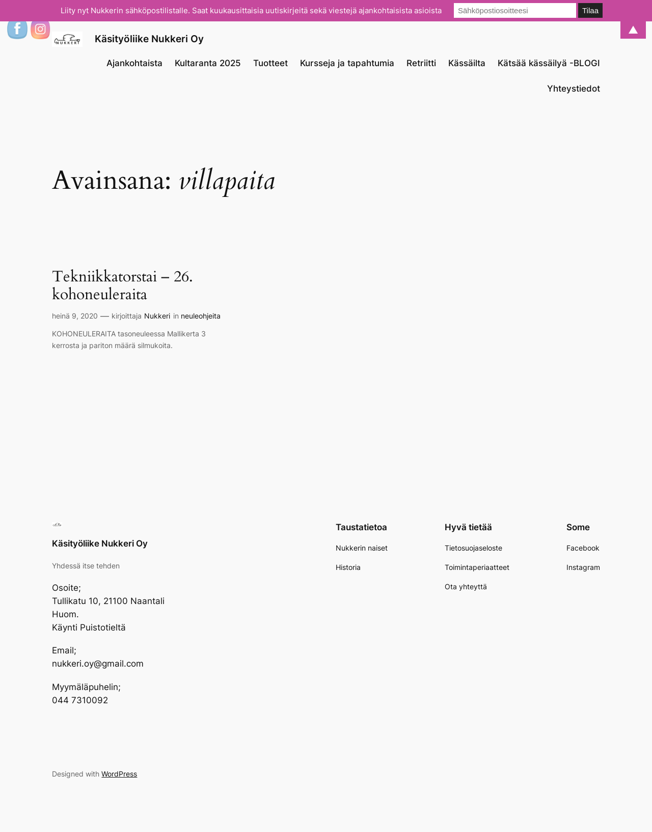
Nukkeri (157, 315)
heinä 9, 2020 (75, 315)
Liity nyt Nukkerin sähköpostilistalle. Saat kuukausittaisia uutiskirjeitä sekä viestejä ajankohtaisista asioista (251, 10)
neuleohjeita (201, 315)
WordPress (119, 773)
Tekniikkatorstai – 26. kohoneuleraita (122, 286)
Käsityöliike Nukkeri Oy (149, 39)
